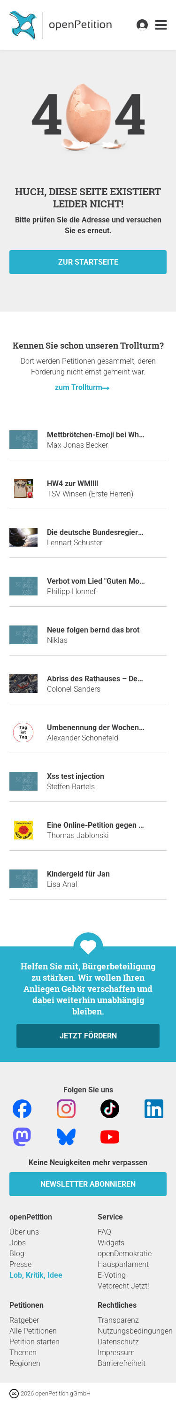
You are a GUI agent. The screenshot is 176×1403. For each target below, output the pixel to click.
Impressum (116, 1352)
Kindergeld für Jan (78, 873)
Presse (20, 1264)
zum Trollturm (78, 387)
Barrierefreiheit (121, 1363)
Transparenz (118, 1320)
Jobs (17, 1242)
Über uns (24, 1232)
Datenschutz (118, 1341)
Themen (23, 1352)
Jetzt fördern (88, 1035)
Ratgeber (24, 1320)
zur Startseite (88, 262)
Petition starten (34, 1341)
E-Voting (112, 1275)
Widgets (111, 1242)
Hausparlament (123, 1264)
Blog (16, 1253)
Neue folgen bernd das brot (93, 629)
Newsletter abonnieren (88, 1184)
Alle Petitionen (33, 1331)
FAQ (104, 1232)
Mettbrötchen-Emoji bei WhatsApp (105, 434)
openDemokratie (125, 1253)
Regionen (24, 1363)
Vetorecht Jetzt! (123, 1285)
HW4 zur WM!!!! (72, 483)
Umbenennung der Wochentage (100, 727)
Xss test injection (75, 776)
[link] (161, 25)
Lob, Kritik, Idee (35, 1275)
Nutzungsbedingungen (135, 1331)
